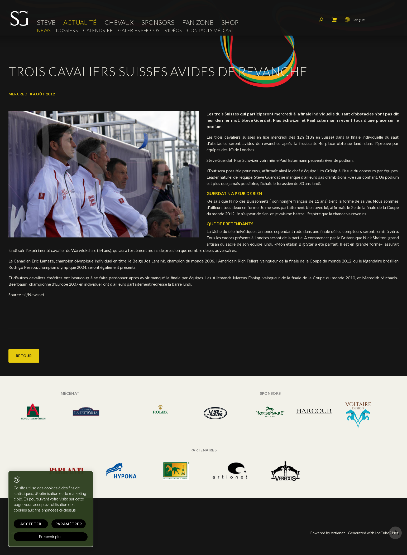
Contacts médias (209, 30)
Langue (355, 19)
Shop (229, 22)
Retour (24, 355)
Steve (46, 22)
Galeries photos (138, 30)
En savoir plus (51, 537)
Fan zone (197, 22)
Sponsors (157, 22)
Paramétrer (68, 524)
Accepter (30, 524)
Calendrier (98, 30)
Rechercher (321, 19)
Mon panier (334, 19)
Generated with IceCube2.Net (373, 532)
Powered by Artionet (327, 532)
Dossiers (67, 30)
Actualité (80, 22)
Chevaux (118, 22)
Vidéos (173, 30)
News (44, 30)
